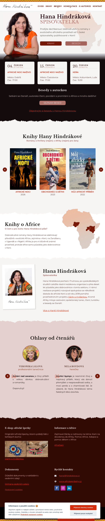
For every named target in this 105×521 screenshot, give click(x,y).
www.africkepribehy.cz (70, 481)
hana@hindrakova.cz (69, 475)
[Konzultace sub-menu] (70, 7)
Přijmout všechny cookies (83, 507)
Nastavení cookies (13, 489)
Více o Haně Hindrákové (56, 310)
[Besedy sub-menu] (57, 7)
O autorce (85, 6)
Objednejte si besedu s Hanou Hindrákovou (52, 111)
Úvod (41, 6)
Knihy (49, 6)
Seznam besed (52, 103)
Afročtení (59, 445)
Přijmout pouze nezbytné (83, 513)
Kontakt (97, 6)
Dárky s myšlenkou (77, 297)
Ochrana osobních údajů (17, 484)
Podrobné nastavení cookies (32, 514)
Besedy (76, 43)
